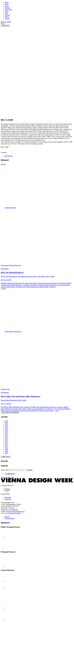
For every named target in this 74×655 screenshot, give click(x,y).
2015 (6, 439)
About (7, 6)
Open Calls (8, 9)
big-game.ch (9, 156)
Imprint (7, 516)
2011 (6, 446)
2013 (6, 442)
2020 (6, 430)
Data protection (10, 518)
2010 (6, 448)
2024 (6, 423)
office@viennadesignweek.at (15, 511)
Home (7, 2)
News (6, 4)
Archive (7, 18)
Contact (7, 15)
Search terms (5, 470)
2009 (6, 449)
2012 (6, 444)
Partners (7, 8)
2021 (6, 428)
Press (6, 13)
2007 (6, 453)
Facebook (11, 513)
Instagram (18, 513)
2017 (6, 435)
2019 (6, 432)
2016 (6, 437)
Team (6, 11)
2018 (6, 433)
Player (7, 17)
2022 (6, 426)
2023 (6, 424)
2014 (6, 440)
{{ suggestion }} (10, 473)
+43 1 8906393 (13, 509)
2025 (6, 421)
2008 (6, 451)
